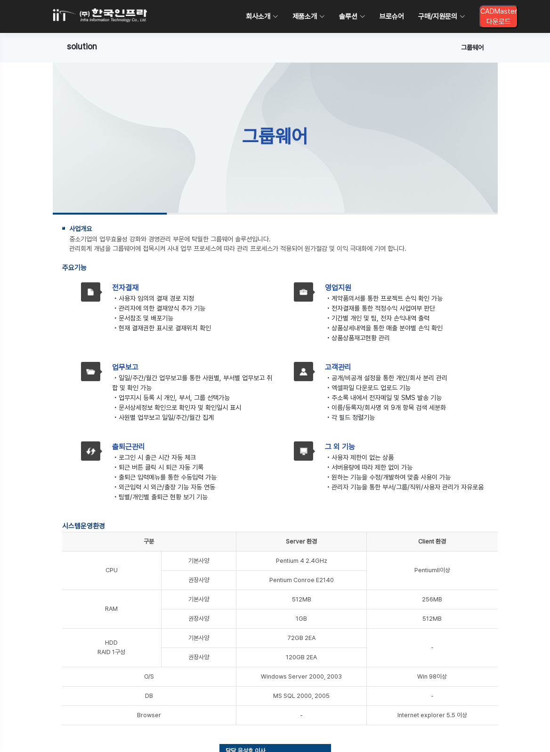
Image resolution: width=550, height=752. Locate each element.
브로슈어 (392, 16)
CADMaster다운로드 (498, 16)
